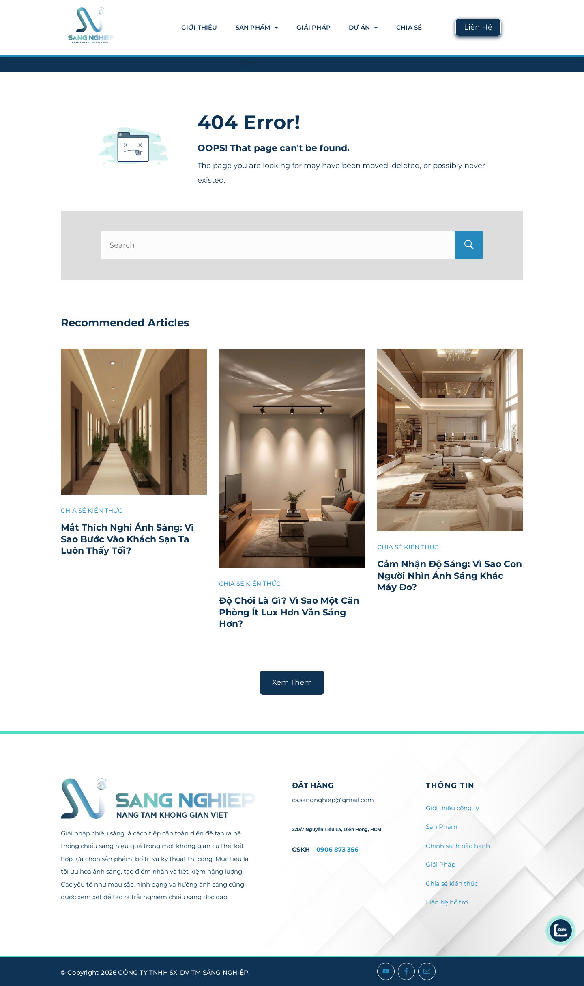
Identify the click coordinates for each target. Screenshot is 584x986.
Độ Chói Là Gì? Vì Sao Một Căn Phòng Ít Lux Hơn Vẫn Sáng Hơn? (289, 612)
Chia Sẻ (409, 27)
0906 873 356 (337, 849)
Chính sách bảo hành (458, 846)
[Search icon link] (516, 27)
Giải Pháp (313, 27)
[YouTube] (386, 971)
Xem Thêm (292, 682)
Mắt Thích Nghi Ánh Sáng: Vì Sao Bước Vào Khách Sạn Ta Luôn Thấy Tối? (127, 539)
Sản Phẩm (257, 27)
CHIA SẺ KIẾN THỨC (91, 510)
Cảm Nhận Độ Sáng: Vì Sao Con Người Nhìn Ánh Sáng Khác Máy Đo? (449, 576)
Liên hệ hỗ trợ (447, 902)
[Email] (427, 971)
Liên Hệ (478, 27)
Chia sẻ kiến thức (452, 883)
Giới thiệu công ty (452, 808)
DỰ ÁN (363, 27)
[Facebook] (406, 971)
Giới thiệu (199, 27)
